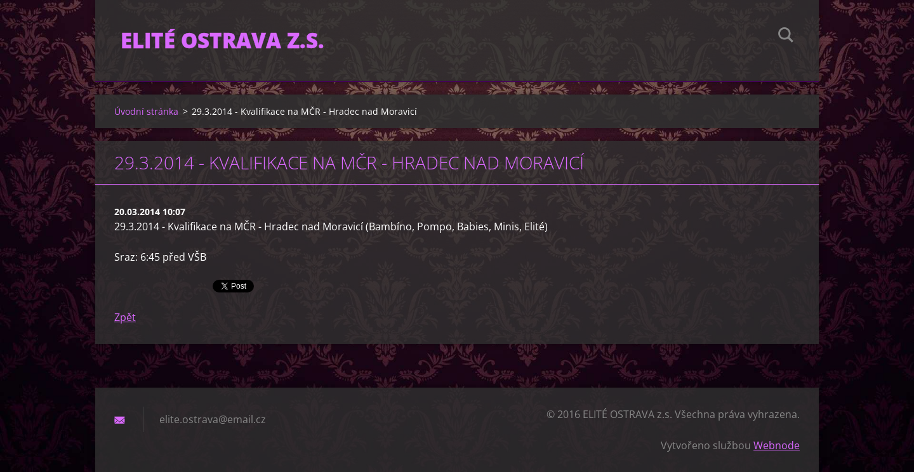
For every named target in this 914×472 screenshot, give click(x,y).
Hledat (785, 36)
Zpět (125, 317)
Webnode (776, 445)
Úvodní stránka (146, 111)
